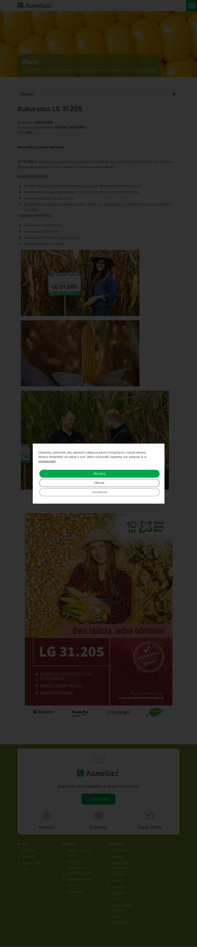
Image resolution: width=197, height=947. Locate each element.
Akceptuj (99, 474)
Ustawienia (99, 492)
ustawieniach (47, 461)
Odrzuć (99, 483)
